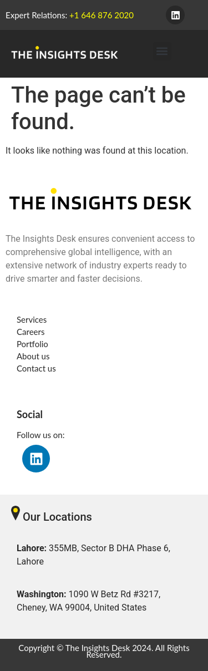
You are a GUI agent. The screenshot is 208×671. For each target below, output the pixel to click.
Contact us (36, 368)
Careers (30, 332)
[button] (162, 51)
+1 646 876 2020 (101, 15)
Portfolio (32, 344)
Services (32, 319)
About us (33, 356)
